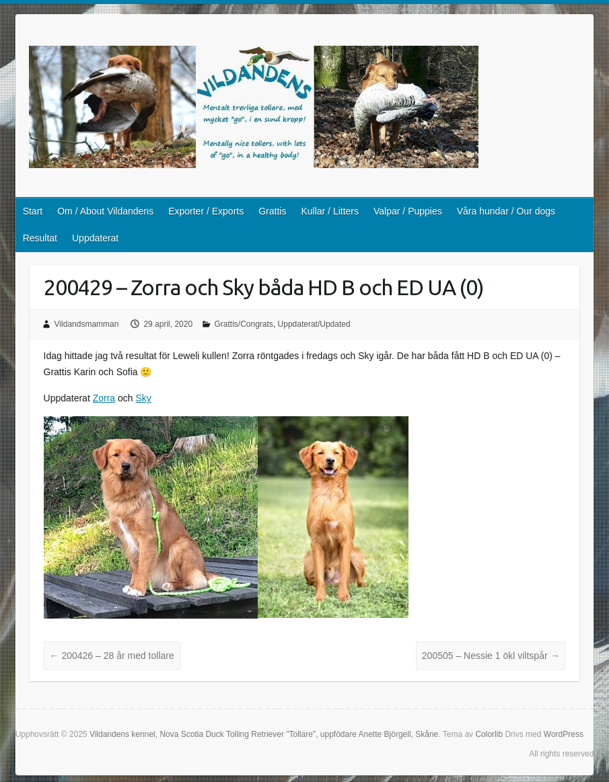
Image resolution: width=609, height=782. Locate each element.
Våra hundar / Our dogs (506, 211)
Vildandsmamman (87, 324)
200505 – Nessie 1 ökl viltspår (491, 655)
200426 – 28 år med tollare (112, 655)
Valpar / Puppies (407, 211)
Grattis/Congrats (244, 324)
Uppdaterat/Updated (314, 324)
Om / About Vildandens (105, 211)
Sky (143, 398)
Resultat (40, 238)
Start (33, 211)
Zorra (104, 398)
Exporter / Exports (206, 211)
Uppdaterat (95, 238)
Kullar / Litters (330, 211)
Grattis (272, 211)
